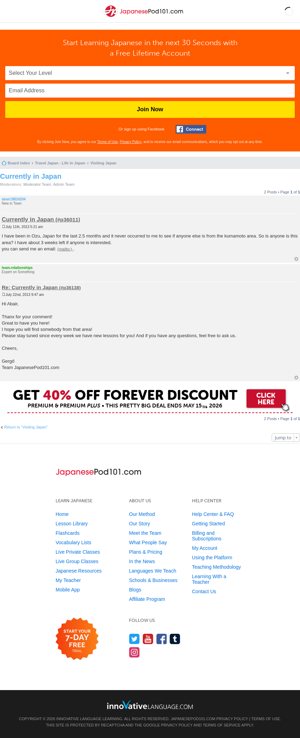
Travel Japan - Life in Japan (60, 163)
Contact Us (204, 591)
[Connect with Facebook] (191, 129)
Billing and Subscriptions (206, 535)
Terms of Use (107, 142)
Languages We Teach (152, 571)
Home (62, 514)
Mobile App (68, 589)
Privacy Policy (131, 142)
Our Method (142, 514)
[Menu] (11, 11)
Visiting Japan (103, 163)
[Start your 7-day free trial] (77, 639)
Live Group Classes (77, 561)
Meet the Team (145, 533)
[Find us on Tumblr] (175, 638)
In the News (142, 561)
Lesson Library (72, 523)
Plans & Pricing (145, 552)
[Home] (144, 17)
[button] (289, 11)
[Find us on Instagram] (134, 652)
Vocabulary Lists (73, 542)
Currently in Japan (31, 176)
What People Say (148, 542)
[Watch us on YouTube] (148, 638)
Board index (19, 163)
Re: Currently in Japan (30, 287)
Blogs (135, 589)
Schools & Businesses (153, 580)
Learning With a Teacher (209, 579)
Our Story (139, 523)
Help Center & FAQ (213, 514)
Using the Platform (212, 557)
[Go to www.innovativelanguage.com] (150, 704)
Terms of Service (222, 725)
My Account (204, 548)
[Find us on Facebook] (161, 638)
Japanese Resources (79, 571)
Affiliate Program (147, 599)
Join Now (150, 109)
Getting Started (208, 523)
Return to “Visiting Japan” (26, 427)
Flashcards (67, 533)
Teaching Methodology (216, 567)
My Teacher (68, 580)
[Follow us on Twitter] (134, 638)
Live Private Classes (78, 552)
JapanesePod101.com (193, 719)
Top (296, 259)
